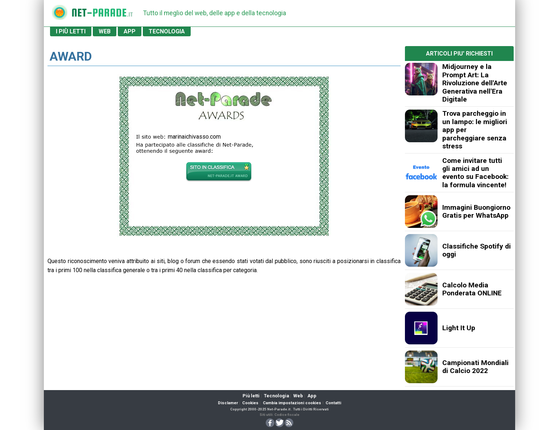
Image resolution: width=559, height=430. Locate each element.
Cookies (250, 403)
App (311, 395)
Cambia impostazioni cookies (292, 403)
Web (298, 395)
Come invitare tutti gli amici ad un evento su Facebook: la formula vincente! (475, 172)
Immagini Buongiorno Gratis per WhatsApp (476, 211)
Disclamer (228, 403)
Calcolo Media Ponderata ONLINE (472, 289)
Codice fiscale (286, 415)
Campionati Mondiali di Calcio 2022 (475, 367)
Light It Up (458, 328)
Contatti (333, 403)
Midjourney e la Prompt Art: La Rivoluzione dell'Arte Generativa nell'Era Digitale (474, 82)
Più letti (251, 395)
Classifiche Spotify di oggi (476, 250)
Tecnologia (276, 395)
